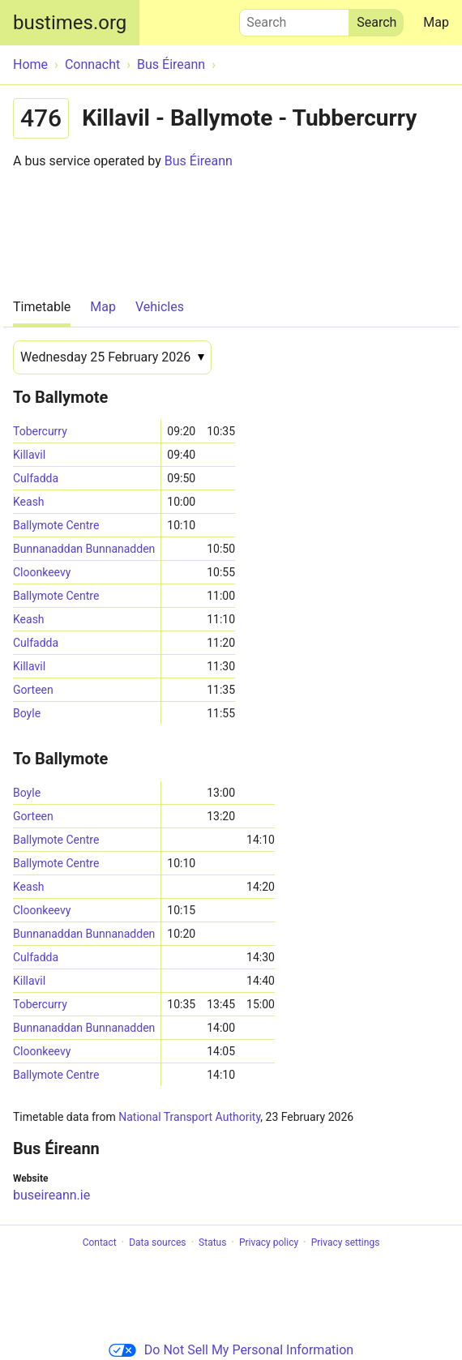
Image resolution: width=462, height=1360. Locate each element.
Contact (100, 1242)
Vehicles (159, 306)
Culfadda (35, 478)
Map (436, 22)
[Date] (112, 357)
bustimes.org (69, 22)
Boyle (27, 713)
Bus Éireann (199, 161)
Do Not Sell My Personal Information (231, 1350)
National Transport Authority (189, 1116)
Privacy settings (345, 1242)
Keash (29, 501)
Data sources (157, 1242)
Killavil (29, 454)
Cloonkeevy (42, 572)
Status (212, 1242)
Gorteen (33, 689)
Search (294, 18)
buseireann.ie (51, 1195)
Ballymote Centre (56, 525)
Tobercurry (40, 431)
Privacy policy (268, 1242)
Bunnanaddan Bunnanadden (84, 548)
